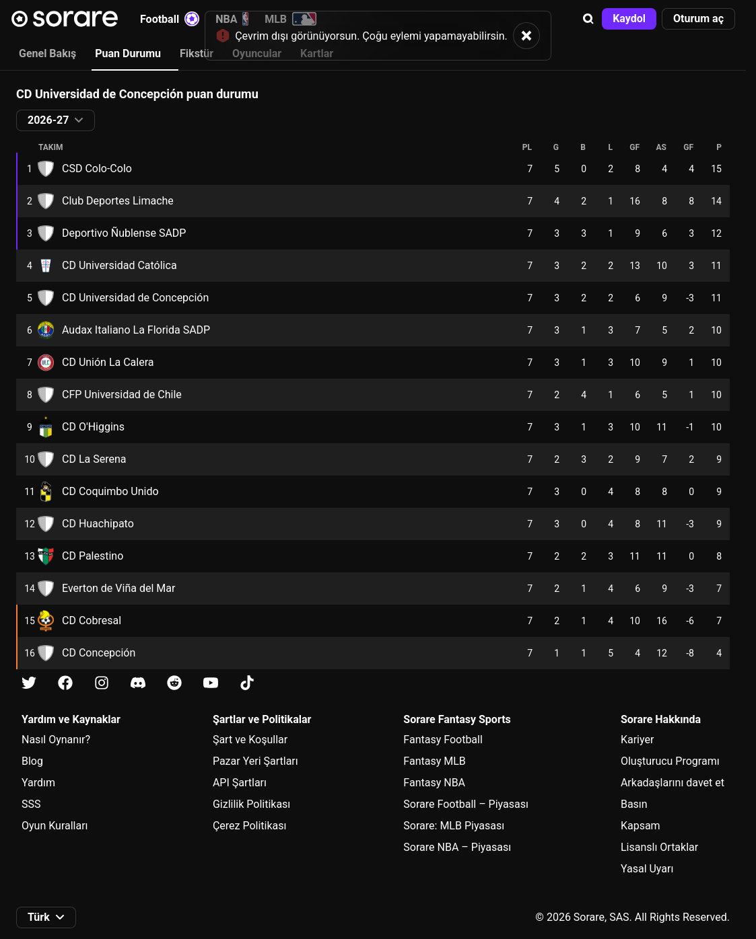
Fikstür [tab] (196, 53)
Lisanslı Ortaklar (659, 847)
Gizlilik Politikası (251, 804)
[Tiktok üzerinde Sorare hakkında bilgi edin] (247, 683)
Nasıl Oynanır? (56, 739)
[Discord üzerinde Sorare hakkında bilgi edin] (138, 683)
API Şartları (240, 782)
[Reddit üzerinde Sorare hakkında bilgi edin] (174, 683)
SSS (31, 804)
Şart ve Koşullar (250, 739)
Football (169, 18)
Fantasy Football (442, 739)
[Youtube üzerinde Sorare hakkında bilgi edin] (211, 683)
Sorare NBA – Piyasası (457, 847)
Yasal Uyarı (647, 868)
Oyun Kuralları (55, 825)
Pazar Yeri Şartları (255, 761)
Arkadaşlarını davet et (672, 782)
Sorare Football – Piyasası (465, 804)
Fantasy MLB (434, 761)
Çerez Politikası (250, 825)
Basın (634, 804)
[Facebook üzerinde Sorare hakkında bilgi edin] (65, 683)
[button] (588, 18)
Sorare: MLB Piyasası (453, 825)
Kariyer (637, 739)
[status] (378, 35)
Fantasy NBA (434, 782)
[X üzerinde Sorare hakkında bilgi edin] (29, 683)
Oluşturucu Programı (670, 761)
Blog (32, 761)
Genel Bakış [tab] (47, 53)
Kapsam (640, 825)
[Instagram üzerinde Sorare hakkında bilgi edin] (101, 683)
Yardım (38, 782)
